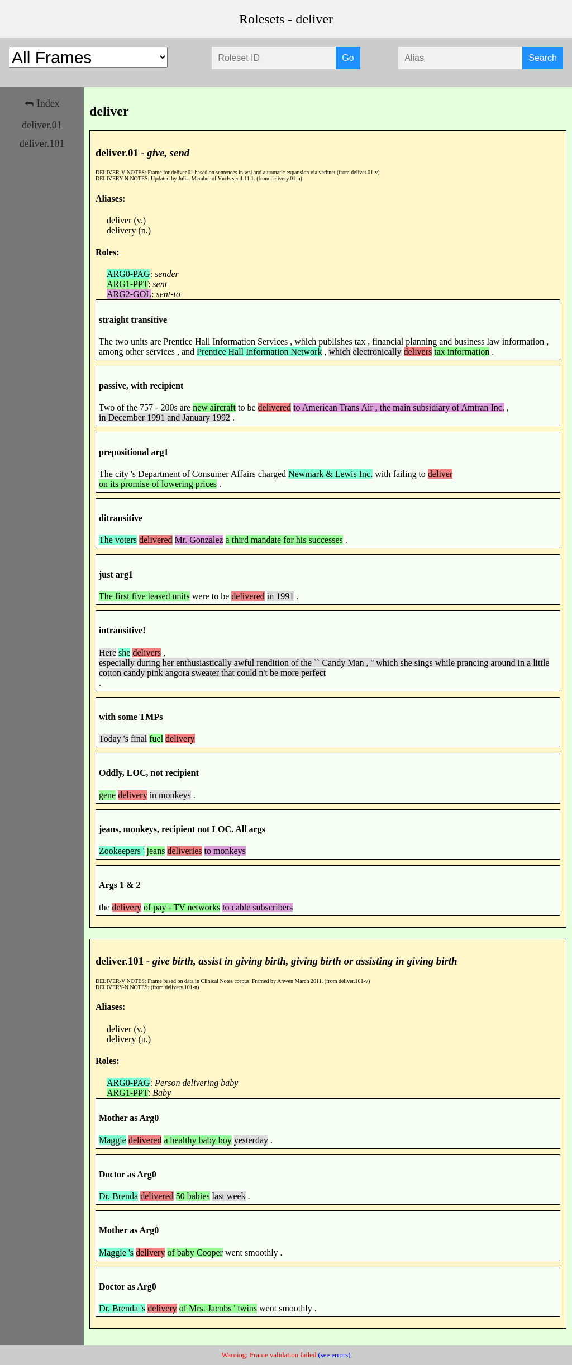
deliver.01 (41, 125)
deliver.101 (42, 143)
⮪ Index (41, 103)
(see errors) (334, 1355)
